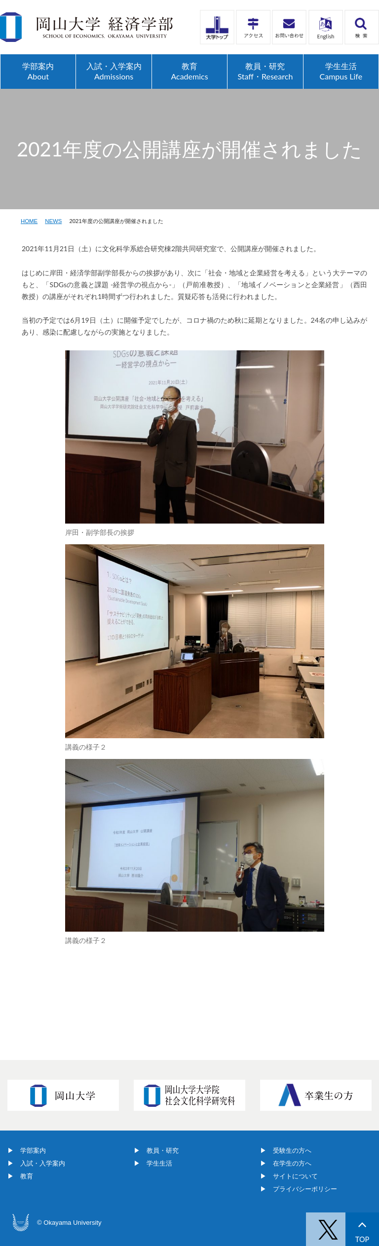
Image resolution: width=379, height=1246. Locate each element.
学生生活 (159, 1163)
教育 (26, 1176)
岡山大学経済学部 (86, 27)
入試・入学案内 (42, 1163)
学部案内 (33, 1150)
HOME (29, 221)
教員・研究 (163, 1150)
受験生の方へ (292, 1150)
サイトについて (295, 1176)
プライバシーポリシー (305, 1189)
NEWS (53, 221)
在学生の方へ (292, 1163)
